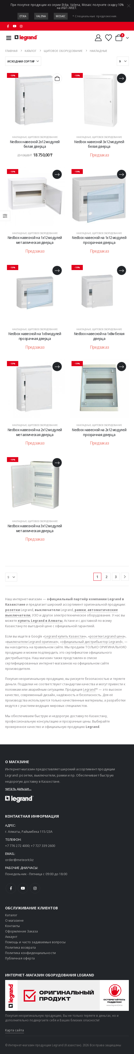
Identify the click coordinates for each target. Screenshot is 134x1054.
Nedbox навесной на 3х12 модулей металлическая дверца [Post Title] (35, 528)
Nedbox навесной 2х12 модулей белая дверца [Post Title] (35, 144)
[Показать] (123, 61)
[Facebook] (8, 26)
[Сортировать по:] (23, 61)
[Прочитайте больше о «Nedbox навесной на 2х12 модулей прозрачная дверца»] (121, 366)
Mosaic (61, 16)
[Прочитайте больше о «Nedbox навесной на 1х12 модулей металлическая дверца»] (57, 174)
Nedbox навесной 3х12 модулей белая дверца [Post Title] (99, 144)
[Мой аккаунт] (98, 37)
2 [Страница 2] (106, 576)
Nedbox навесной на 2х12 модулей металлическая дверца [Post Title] (35, 432)
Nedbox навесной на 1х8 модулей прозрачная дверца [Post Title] (34, 336)
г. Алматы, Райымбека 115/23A (28, 831)
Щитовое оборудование (43, 137)
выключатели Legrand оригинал (32, 641)
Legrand (89, 689)
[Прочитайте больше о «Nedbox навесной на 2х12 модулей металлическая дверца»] (57, 366)
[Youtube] (15, 26)
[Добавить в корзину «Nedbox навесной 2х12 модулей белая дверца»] (57, 78)
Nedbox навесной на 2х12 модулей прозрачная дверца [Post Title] (99, 432)
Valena (41, 16)
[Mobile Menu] (8, 38)
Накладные (19, 137)
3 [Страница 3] (116, 576)
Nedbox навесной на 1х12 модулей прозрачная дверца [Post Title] (99, 240)
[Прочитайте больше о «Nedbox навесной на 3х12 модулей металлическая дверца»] (57, 462)
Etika (23, 16)
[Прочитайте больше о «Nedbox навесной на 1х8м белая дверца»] (121, 270)
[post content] (35, 100)
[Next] (125, 577)
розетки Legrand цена (107, 636)
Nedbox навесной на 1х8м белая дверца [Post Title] (99, 336)
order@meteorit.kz (19, 859)
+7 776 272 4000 (17, 845)
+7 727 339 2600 (43, 845)
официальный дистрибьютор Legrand (91, 641)
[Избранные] (109, 37)
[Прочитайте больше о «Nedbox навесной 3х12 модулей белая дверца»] (121, 78)
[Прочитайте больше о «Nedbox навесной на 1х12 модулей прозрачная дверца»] (121, 174)
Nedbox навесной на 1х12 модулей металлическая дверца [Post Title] (35, 240)
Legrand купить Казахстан (65, 636)
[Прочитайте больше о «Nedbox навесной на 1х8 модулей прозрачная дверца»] (57, 270)
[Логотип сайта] (26, 38)
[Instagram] (21, 26)
